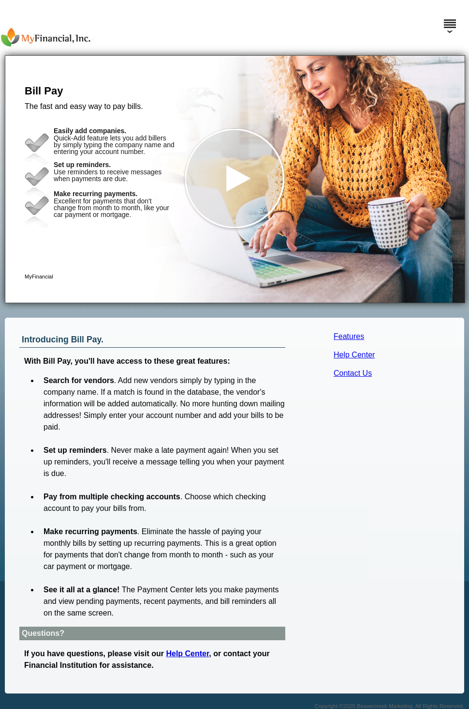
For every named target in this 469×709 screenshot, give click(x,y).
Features (349, 336)
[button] (235, 179)
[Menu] (449, 19)
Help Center (354, 355)
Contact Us (353, 373)
